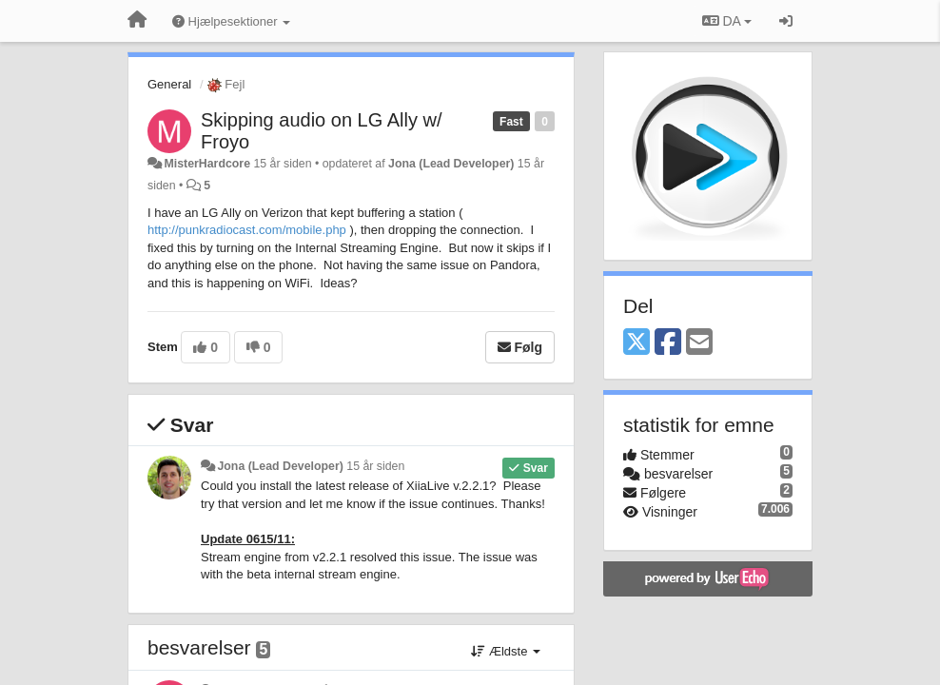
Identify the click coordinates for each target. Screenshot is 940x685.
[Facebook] (668, 343)
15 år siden (375, 466)
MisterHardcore (207, 163)
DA (727, 21)
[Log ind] (786, 21)
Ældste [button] (505, 651)
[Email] (699, 343)
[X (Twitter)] (636, 343)
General (169, 84)
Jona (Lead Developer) (451, 163)
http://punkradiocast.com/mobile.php (246, 230)
